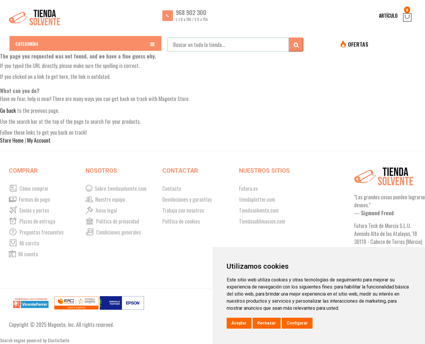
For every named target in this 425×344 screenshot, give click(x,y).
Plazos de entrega (32, 221)
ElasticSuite (58, 340)
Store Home (12, 140)
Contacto (171, 188)
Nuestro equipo (105, 199)
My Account (38, 140)
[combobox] (228, 44)
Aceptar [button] (239, 323)
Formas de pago (29, 199)
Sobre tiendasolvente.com (116, 188)
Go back (8, 110)
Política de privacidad (112, 221)
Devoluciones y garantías (187, 199)
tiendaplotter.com (257, 199)
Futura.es (248, 188)
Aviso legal (101, 210)
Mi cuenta (23, 254)
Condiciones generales (113, 232)
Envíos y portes (29, 210)
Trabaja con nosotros (183, 210)
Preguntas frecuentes (36, 232)
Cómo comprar (28, 188)
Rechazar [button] (266, 323)
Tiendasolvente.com (259, 210)
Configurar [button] (297, 323)
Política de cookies (181, 221)
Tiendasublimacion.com (262, 221)
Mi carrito (24, 243)
